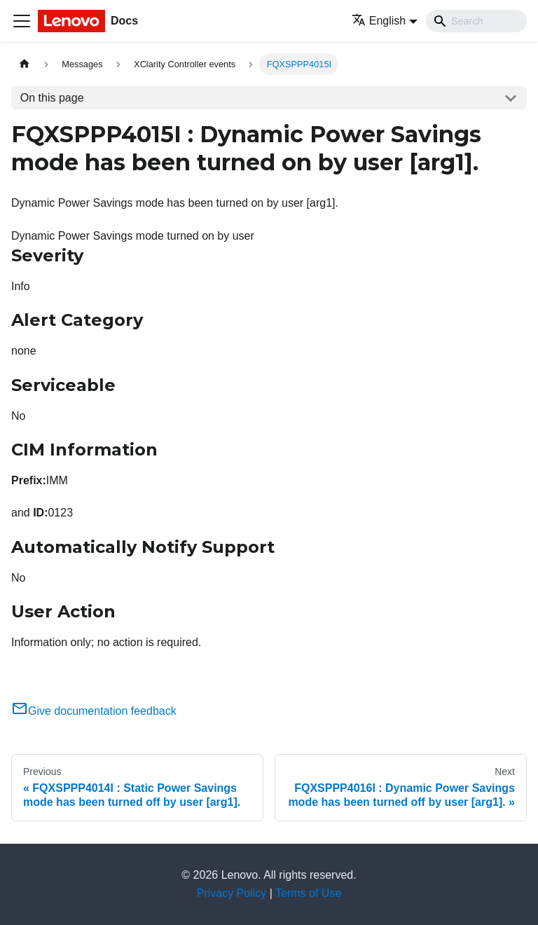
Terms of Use (308, 893)
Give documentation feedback (94, 711)
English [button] (379, 21)
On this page (52, 98)
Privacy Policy (232, 893)
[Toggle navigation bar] (21, 21)
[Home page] (24, 64)
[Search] (476, 21)
